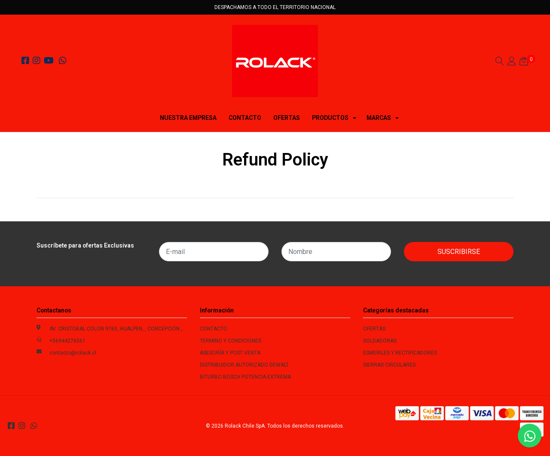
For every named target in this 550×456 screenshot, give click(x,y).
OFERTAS (286, 117)
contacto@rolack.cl (72, 353)
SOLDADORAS (380, 341)
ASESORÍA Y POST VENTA (230, 353)
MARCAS (379, 117)
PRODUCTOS (330, 117)
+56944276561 (67, 341)
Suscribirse (458, 252)
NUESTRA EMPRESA (188, 117)
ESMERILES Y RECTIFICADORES (400, 353)
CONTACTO (245, 117)
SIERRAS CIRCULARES (389, 365)
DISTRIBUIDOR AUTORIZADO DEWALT (244, 365)
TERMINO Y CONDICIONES (230, 341)
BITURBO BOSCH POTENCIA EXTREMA (245, 377)
